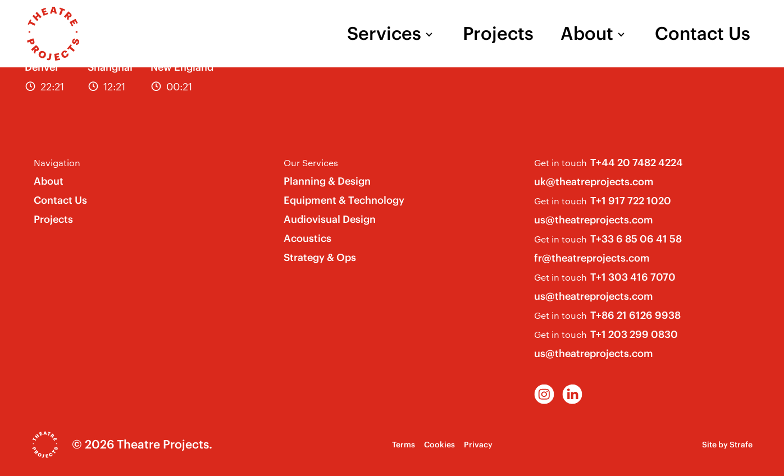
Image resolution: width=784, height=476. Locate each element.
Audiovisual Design (330, 219)
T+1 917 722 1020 (630, 200)
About (586, 33)
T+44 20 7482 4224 (636, 162)
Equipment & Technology (344, 200)
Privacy (478, 445)
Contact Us (702, 33)
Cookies (439, 445)
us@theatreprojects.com (593, 219)
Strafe (741, 445)
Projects (498, 33)
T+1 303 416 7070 (633, 277)
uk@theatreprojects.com (594, 181)
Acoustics (307, 238)
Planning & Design (327, 181)
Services (384, 33)
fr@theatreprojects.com (592, 257)
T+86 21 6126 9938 (635, 315)
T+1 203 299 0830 (634, 334)
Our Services (311, 162)
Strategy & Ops (320, 257)
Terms (403, 445)
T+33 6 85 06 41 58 (636, 238)
